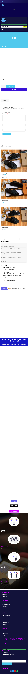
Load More (14, 501)
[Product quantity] (3, 86)
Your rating (4, 112)
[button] (14, 10)
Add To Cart (4, 177)
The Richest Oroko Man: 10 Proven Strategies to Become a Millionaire (11, 249)
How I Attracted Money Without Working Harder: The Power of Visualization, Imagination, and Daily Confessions (11, 254)
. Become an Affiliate (6, 615)
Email (3, 128)
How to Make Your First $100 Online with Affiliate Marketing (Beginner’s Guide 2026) (10, 245)
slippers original (5, 200)
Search (2, 236)
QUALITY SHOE (12, 267)
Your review (5, 113)
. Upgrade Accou (5, 622)
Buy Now (14, 89)
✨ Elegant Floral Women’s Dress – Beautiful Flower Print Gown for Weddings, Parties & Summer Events (14, 274)
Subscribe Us (7, 663)
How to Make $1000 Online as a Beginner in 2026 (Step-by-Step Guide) (11, 260)
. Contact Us (4, 596)
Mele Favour (5, 267)
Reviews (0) (4, 100)
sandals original (5, 173)
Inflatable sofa (12, 277)
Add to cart (11, 86)
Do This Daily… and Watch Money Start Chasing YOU (11, 257)
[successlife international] (3, 1)
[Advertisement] (14, 327)
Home (2, 46)
